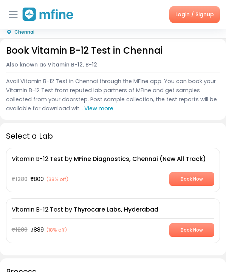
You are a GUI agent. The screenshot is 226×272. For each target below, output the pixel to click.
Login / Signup (194, 14)
